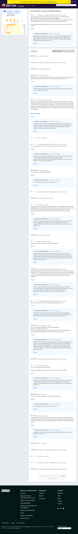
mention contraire (8, 526)
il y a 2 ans (63, 15)
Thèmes (28, 5)
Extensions (21, 5)
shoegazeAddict (43, 198)
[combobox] (66, 5)
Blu (39, 443)
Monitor (60, 501)
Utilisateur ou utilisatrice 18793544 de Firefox (49, 15)
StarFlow (41, 456)
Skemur (40, 415)
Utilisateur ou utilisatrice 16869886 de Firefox (49, 462)
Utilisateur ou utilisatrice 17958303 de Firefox (49, 144)
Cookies (13, 523)
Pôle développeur (25, 503)
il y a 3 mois (45, 56)
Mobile (41, 496)
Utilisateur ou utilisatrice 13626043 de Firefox (49, 301)
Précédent (43, 476)
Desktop (41, 493)
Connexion (73, 1)
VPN (59, 496)
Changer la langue (62, 526)
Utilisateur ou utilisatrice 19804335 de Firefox (49, 469)
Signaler (32, 28)
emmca (40, 56)
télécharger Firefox (52, 1)
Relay (59, 498)
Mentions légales (21, 523)
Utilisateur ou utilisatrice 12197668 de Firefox (49, 449)
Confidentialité (5, 523)
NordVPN (12, 15)
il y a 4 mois (64, 62)
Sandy (40, 170)
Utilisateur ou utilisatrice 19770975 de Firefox (49, 62)
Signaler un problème (26, 515)
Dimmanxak (41, 235)
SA (39, 394)
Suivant (63, 476)
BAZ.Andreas (42, 241)
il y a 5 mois (43, 443)
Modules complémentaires (28, 490)
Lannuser (41, 75)
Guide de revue (24, 518)
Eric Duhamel (42, 325)
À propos (23, 493)
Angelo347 (41, 69)
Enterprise (42, 498)
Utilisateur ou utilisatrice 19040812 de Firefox (49, 269)
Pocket (60, 504)
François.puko (42, 99)
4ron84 (40, 204)
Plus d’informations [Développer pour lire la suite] (35, 113)
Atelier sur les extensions (27, 500)
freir (40, 137)
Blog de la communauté (27, 510)
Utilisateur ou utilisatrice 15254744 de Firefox (49, 359)
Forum (22, 513)
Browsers (60, 493)
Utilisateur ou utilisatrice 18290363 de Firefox (49, 191)
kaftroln (40, 365)
